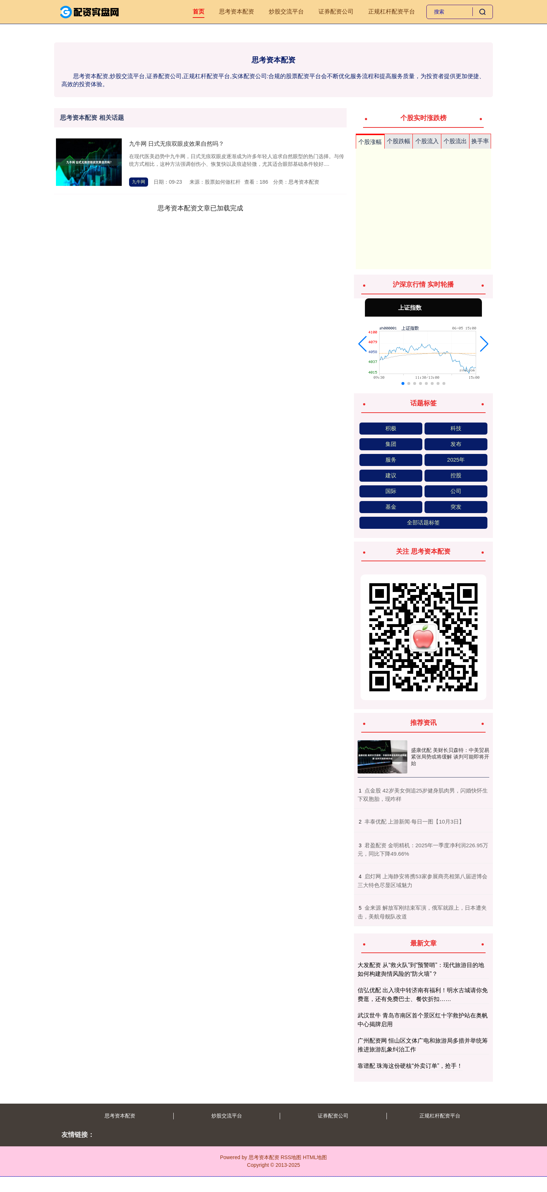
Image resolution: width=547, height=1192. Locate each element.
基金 (390, 507)
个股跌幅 (398, 141)
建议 (390, 475)
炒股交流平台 (286, 11)
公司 (455, 491)
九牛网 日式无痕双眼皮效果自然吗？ (176, 144)
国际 (390, 491)
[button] (362, 344)
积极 (390, 428)
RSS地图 (290, 1157)
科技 (455, 428)
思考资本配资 (236, 11)
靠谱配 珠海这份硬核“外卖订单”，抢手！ (410, 1066)
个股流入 (427, 141)
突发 (455, 507)
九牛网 (138, 181)
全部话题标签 (423, 522)
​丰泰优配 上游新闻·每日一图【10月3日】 (414, 821)
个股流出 (455, 141)
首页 (198, 11)
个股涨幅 (370, 142)
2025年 (456, 459)
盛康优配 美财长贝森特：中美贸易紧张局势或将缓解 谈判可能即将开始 (450, 756)
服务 (390, 459)
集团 (390, 444)
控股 (455, 475)
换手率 (480, 141)
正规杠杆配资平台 (391, 11)
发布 (455, 444)
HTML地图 (315, 1157)
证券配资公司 (336, 11)
